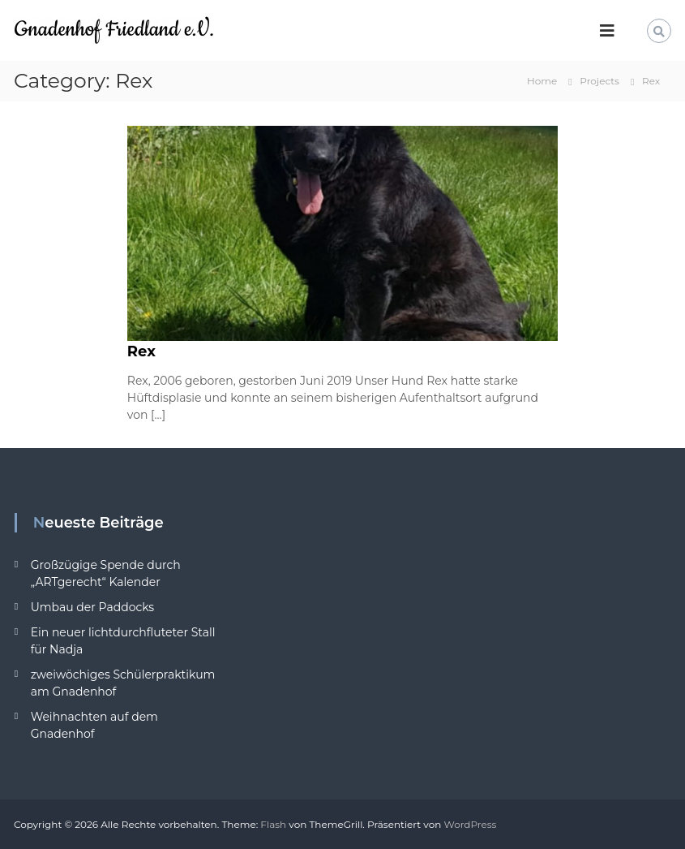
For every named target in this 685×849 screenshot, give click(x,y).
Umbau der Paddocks (93, 607)
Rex (141, 351)
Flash (273, 824)
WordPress (469, 824)
